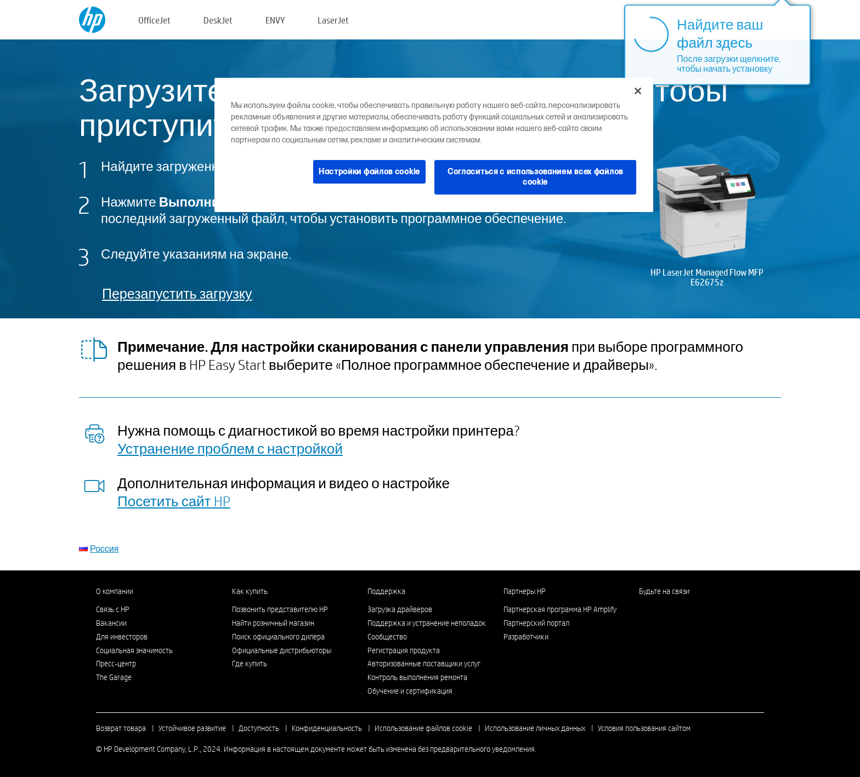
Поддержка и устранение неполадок (426, 623)
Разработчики (525, 637)
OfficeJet (154, 20)
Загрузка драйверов (399, 609)
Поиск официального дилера (278, 637)
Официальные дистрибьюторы (281, 650)
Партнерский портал (536, 623)
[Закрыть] (638, 91)
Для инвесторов (122, 637)
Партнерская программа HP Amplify (559, 609)
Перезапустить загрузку (177, 293)
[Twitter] (680, 612)
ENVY (275, 20)
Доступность (259, 728)
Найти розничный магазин (273, 623)
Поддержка (386, 591)
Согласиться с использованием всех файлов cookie (535, 177)
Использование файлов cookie (423, 728)
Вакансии (111, 623)
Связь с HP (112, 609)
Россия (104, 548)
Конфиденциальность (327, 728)
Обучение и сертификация (409, 691)
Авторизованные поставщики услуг (423, 664)
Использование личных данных (535, 728)
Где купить (249, 664)
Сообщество (387, 637)
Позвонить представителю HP (280, 609)
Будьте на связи (664, 591)
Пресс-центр (116, 664)
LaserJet (333, 20)
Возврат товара (121, 728)
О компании (114, 591)
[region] (433, 145)
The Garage (114, 677)
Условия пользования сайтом (644, 728)
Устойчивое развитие (192, 728)
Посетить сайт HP (173, 501)
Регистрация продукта (403, 650)
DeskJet (218, 20)
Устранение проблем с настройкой (230, 448)
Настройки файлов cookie (369, 171)
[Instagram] (662, 612)
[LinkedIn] (644, 612)
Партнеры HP (524, 591)
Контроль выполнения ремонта (417, 677)
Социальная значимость (134, 650)
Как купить (250, 591)
